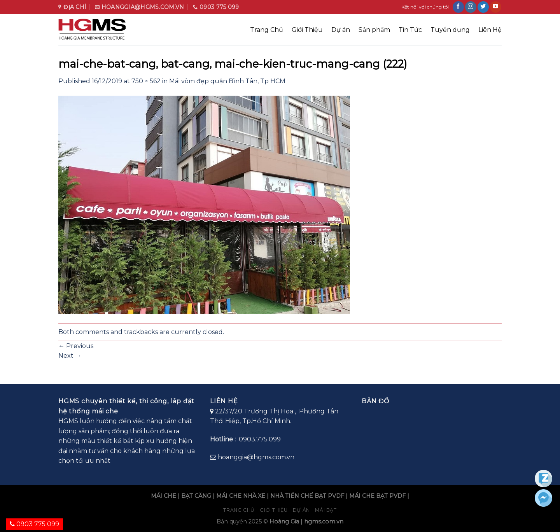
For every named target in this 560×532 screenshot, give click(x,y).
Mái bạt (325, 510)
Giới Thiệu (307, 29)
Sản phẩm (374, 29)
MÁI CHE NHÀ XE (240, 495)
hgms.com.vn (323, 521)
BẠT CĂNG (196, 495)
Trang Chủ (266, 29)
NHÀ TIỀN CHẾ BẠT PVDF (307, 495)
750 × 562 (146, 81)
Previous (75, 346)
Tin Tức (410, 29)
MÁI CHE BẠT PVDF (377, 495)
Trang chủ (239, 510)
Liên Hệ (490, 29)
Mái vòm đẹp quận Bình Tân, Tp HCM (227, 81)
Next (69, 355)
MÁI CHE (163, 495)
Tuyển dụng (450, 29)
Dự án (340, 29)
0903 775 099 (34, 524)
